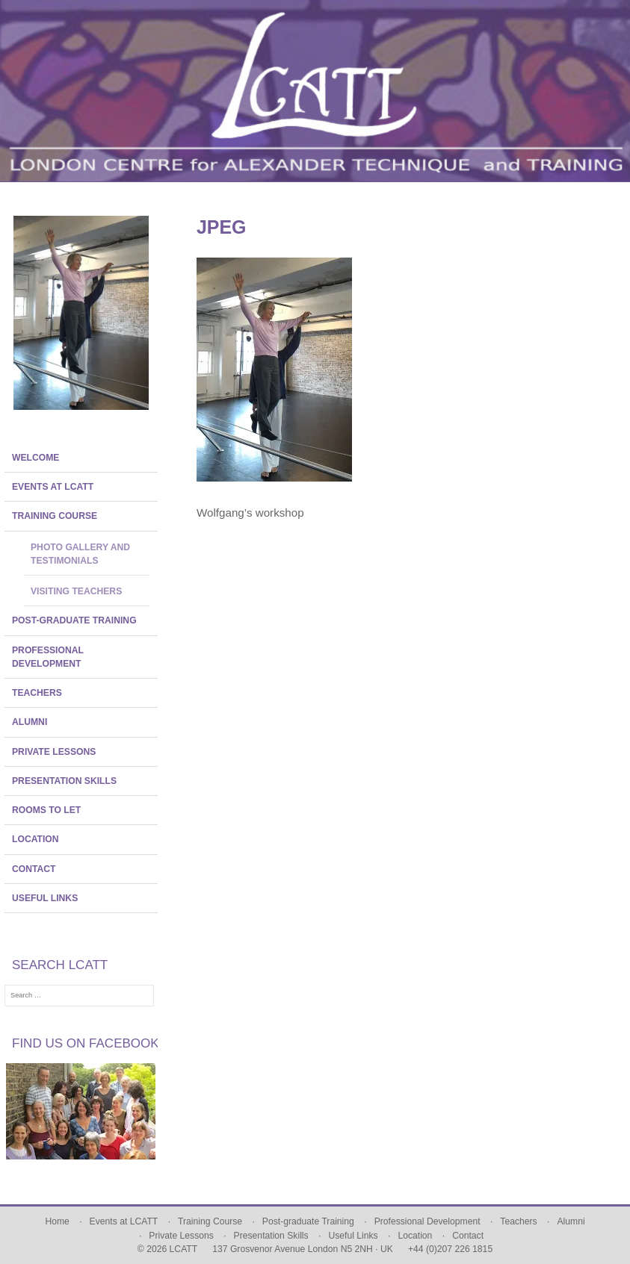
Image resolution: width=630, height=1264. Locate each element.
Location (35, 839)
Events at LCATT (52, 487)
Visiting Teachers (76, 591)
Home (57, 1221)
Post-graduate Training (74, 620)
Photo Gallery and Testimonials (80, 554)
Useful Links (45, 898)
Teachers (37, 693)
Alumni (29, 722)
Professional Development (48, 657)
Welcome (35, 457)
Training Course (54, 516)
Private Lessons (54, 752)
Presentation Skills (64, 781)
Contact (34, 869)
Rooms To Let (46, 810)
